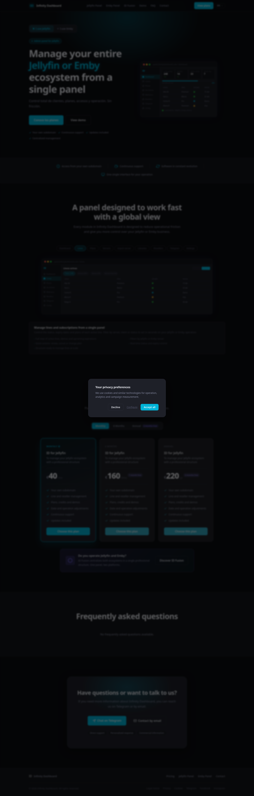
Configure (132, 407)
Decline (115, 407)
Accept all (149, 407)
